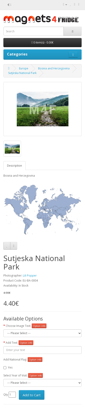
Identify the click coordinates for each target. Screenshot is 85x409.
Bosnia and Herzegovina (54, 68)
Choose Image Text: (18, 326)
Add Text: (12, 343)
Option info (39, 326)
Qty (5, 394)
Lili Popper (30, 275)
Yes (7, 367)
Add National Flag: (15, 359)
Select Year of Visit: (15, 375)
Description (14, 166)
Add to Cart (32, 395)
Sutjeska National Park (22, 73)
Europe (23, 68)
